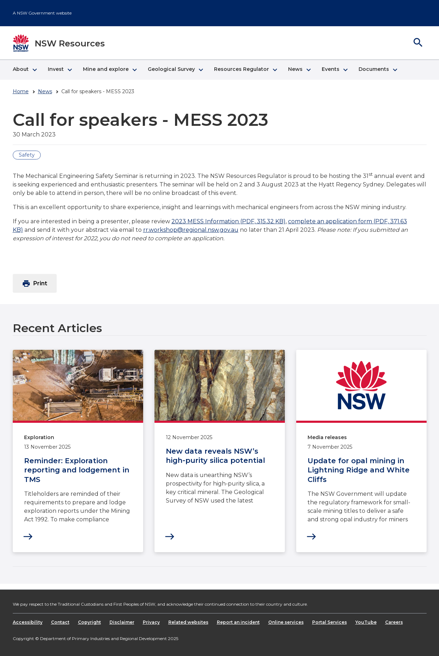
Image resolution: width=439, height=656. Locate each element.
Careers (394, 622)
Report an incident (238, 622)
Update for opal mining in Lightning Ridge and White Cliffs (359, 470)
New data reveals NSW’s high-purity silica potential (215, 456)
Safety (27, 155)
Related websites (188, 622)
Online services (286, 622)
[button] (24, 70)
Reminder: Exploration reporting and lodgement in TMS (76, 470)
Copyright (89, 622)
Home (21, 91)
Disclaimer (121, 622)
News (45, 91)
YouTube (366, 622)
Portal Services (329, 622)
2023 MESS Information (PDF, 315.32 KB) (228, 221)
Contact (60, 622)
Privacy (151, 622)
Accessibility (28, 622)
